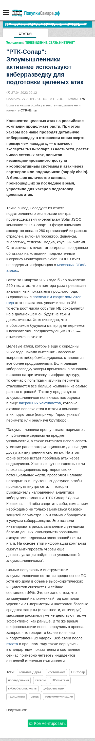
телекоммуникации (59, 696)
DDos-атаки (60, 680)
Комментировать (47, 723)
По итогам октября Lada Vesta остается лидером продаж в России (48, 24)
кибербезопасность (22, 688)
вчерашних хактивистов (40, 403)
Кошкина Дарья (29, 672)
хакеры (40, 680)
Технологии (14, 42)
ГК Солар (78, 672)
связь (35, 696)
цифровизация (54, 688)
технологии (16, 696)
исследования (18, 680)
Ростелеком (56, 672)
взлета (12, 644)
